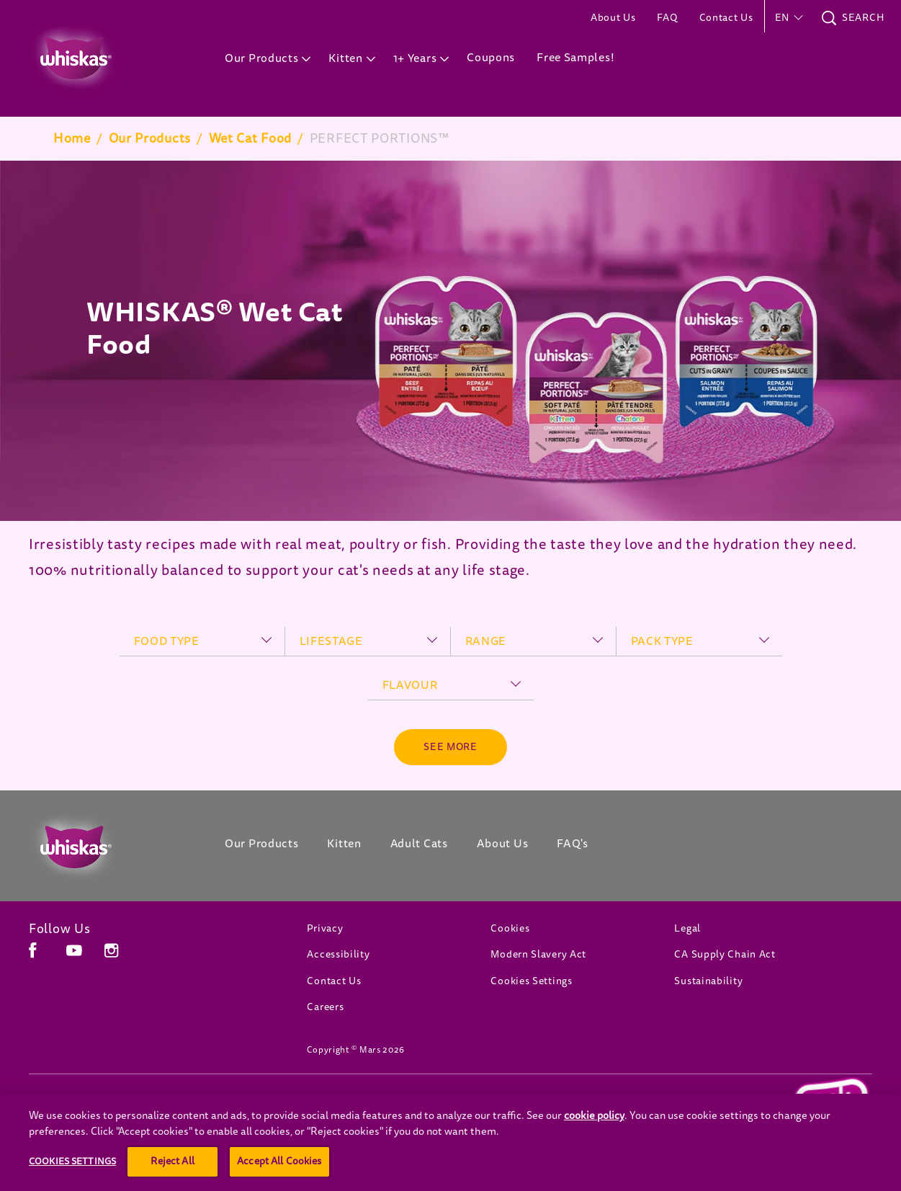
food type (167, 641)
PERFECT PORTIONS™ (379, 138)
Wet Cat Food (250, 138)
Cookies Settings (531, 981)
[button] (787, 18)
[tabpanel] (450, 341)
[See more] (450, 747)
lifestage (331, 641)
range (486, 641)
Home (72, 138)
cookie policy (594, 1155)
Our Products (150, 138)
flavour (410, 685)
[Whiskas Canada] (105, 847)
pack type (662, 641)
